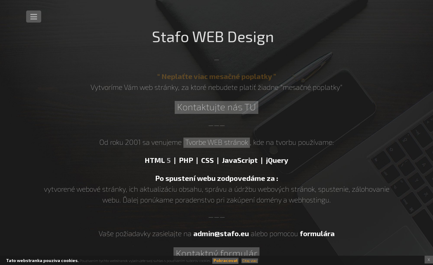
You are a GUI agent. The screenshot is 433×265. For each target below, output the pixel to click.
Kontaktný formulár (216, 252)
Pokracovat (225, 260)
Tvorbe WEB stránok (216, 142)
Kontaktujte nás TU (216, 106)
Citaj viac (249, 260)
